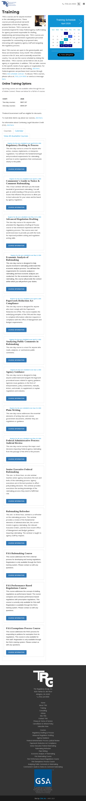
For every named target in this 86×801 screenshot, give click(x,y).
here (4, 79)
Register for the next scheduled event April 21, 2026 (25, 179)
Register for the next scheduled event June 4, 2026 (25, 370)
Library (43, 713)
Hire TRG (43, 716)
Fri (74, 30)
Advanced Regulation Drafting (22, 219)
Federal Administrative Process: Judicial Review (23, 441)
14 (61, 39)
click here (36, 68)
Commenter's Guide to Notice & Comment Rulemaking (23, 182)
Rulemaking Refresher (18, 511)
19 (53, 42)
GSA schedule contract (15, 74)
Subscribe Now (43, 726)
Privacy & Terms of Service (43, 721)
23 (70, 42)
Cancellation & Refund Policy (43, 724)
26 (53, 45)
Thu (70, 30)
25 (78, 42)
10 (74, 36)
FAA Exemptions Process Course (23, 628)
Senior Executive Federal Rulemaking (19, 470)
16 (70, 39)
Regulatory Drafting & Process (22, 145)
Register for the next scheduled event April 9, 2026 (25, 298)
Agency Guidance (15, 372)
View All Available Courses (16, 136)
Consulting (43, 711)
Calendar (19, 131)
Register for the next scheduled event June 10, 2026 (25, 408)
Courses (7, 131)
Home (43, 703)
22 (66, 42)
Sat (79, 30)
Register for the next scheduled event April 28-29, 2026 (24, 143)
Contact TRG (43, 718)
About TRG (43, 705)
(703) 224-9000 (20, 76)
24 (74, 42)
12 (53, 39)
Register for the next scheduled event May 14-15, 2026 (24, 217)
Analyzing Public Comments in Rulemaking (22, 342)
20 (57, 42)
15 (66, 39)
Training (43, 708)
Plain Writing (13, 410)
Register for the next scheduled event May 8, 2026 (26, 255)
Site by (40, 798)
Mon (57, 30)
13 (57, 39)
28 (61, 45)
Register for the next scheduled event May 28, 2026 (25, 438)
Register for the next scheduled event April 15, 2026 (25, 339)
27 (57, 45)
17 (74, 39)
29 (66, 45)
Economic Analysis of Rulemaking (17, 258)
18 (78, 39)
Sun (53, 30)
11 (78, 36)
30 (70, 45)
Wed (66, 30)
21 (61, 42)
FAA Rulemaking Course (19, 553)
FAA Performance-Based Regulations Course (19, 586)
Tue (61, 30)
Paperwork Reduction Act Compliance (19, 302)
